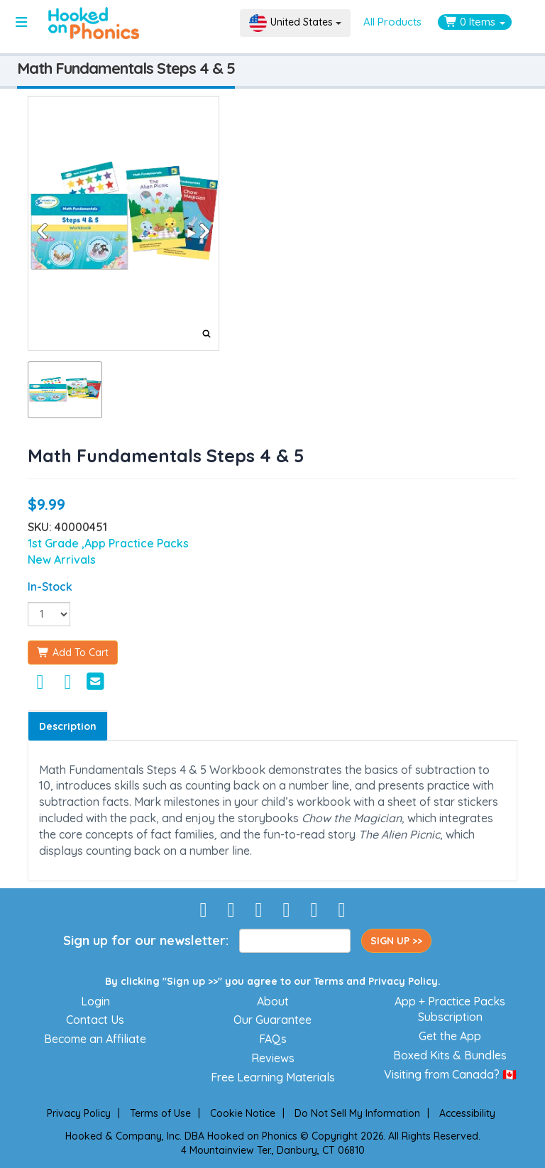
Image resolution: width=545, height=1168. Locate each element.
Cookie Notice (242, 1113)
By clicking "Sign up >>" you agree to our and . (273, 981)
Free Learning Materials (273, 1077)
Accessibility (467, 1113)
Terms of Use (160, 1113)
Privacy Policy (403, 981)
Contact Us (95, 1020)
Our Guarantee (272, 1020)
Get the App (450, 1036)
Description (68, 726)
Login (95, 1001)
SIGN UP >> (396, 940)
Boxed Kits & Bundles (450, 1055)
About (273, 1001)
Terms (328, 981)
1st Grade (55, 543)
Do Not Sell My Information (357, 1113)
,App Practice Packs (135, 543)
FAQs (273, 1039)
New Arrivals (62, 559)
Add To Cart (73, 652)
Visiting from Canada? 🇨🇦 (450, 1074)
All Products (392, 21)
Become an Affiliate (95, 1039)
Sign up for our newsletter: (146, 940)
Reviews (272, 1058)
